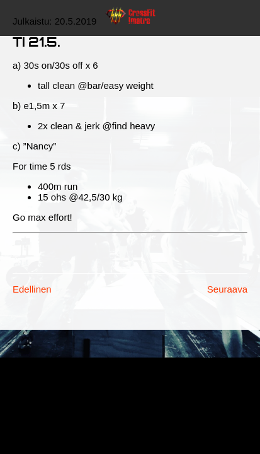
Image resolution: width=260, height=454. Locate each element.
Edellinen (32, 289)
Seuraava (227, 289)
